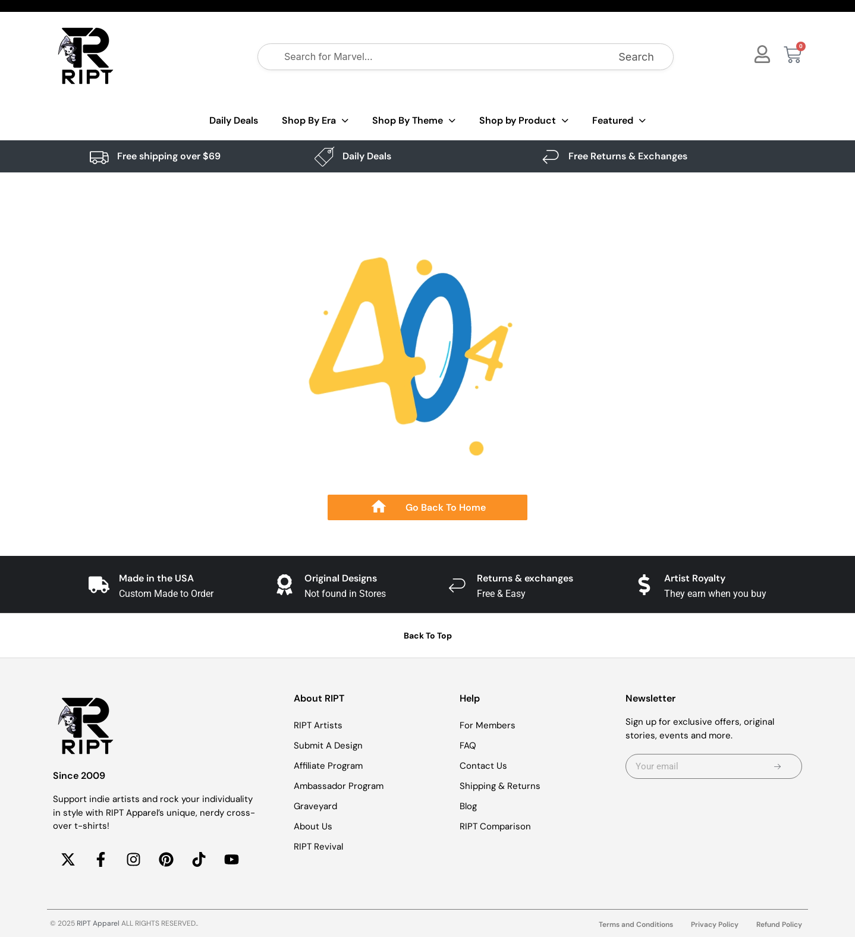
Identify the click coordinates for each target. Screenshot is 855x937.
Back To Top (428, 635)
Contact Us (483, 766)
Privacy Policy (714, 924)
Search (636, 57)
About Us (313, 826)
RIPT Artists (318, 725)
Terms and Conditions (636, 924)
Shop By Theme (413, 121)
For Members (487, 725)
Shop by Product (523, 121)
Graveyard (315, 806)
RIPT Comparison (495, 826)
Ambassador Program (339, 786)
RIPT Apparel (98, 923)
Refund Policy (779, 924)
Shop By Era (315, 121)
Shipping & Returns (500, 786)
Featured (619, 121)
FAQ (468, 746)
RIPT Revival (318, 847)
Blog (468, 806)
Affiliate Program (328, 766)
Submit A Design (328, 746)
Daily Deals (233, 120)
